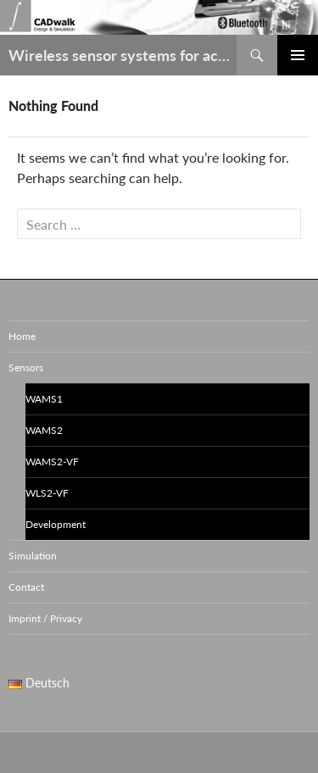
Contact (26, 587)
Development (55, 524)
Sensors (25, 367)
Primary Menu (297, 55)
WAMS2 (44, 430)
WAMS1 (44, 398)
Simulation (32, 555)
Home (22, 336)
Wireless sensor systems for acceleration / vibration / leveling (122, 55)
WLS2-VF (47, 493)
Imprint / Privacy (45, 618)
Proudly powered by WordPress (78, 752)
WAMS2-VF (52, 461)
